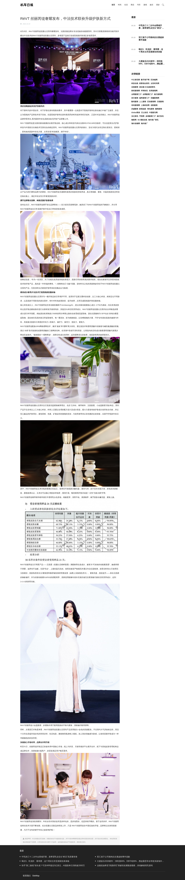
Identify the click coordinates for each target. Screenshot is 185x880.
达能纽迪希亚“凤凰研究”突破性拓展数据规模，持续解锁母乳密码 (124, 865)
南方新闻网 (158, 94)
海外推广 (144, 123)
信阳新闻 (154, 105)
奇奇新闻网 (135, 105)
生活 (126, 5)
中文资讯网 (135, 80)
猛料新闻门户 (144, 98)
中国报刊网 (153, 112)
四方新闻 (134, 98)
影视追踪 (142, 109)
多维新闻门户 (151, 116)
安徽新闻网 (155, 98)
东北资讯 (134, 116)
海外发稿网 (135, 123)
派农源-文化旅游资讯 (147, 87)
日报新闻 (160, 102)
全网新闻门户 (136, 94)
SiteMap (35, 876)
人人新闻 (142, 102)
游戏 (145, 5)
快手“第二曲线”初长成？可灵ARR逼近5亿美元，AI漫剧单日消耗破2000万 (52, 865)
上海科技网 (145, 105)
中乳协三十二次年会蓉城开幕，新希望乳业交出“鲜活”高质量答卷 (151, 28)
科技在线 (134, 83)
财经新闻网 (135, 91)
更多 (158, 5)
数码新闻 (134, 102)
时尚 (119, 5)
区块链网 (154, 80)
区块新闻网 (151, 102)
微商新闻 (158, 109)
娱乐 (151, 5)
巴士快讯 (144, 112)
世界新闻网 (153, 91)
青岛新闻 (150, 109)
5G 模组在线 (142, 120)
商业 (132, 5)
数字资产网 (145, 80)
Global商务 (135, 112)
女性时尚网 (155, 83)
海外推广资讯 (153, 120)
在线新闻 (134, 87)
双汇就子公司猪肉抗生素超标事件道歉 (112, 857)
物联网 (133, 120)
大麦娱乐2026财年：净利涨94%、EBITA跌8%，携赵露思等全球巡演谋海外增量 (152, 63)
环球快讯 (144, 91)
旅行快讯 (160, 116)
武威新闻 (134, 109)
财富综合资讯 (144, 83)
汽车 (138, 5)
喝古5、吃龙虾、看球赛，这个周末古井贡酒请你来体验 (44, 861)
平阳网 (141, 116)
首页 (113, 5)
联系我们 (27, 876)
